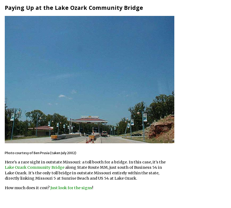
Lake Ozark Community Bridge (34, 167)
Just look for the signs (71, 187)
